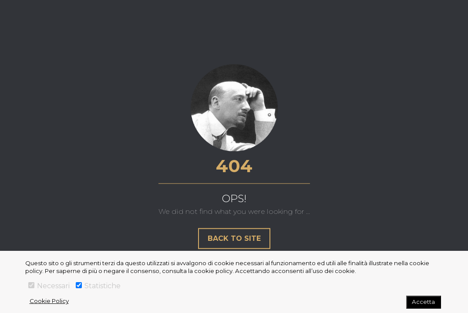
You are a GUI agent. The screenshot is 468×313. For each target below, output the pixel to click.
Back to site (234, 238)
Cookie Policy (49, 300)
